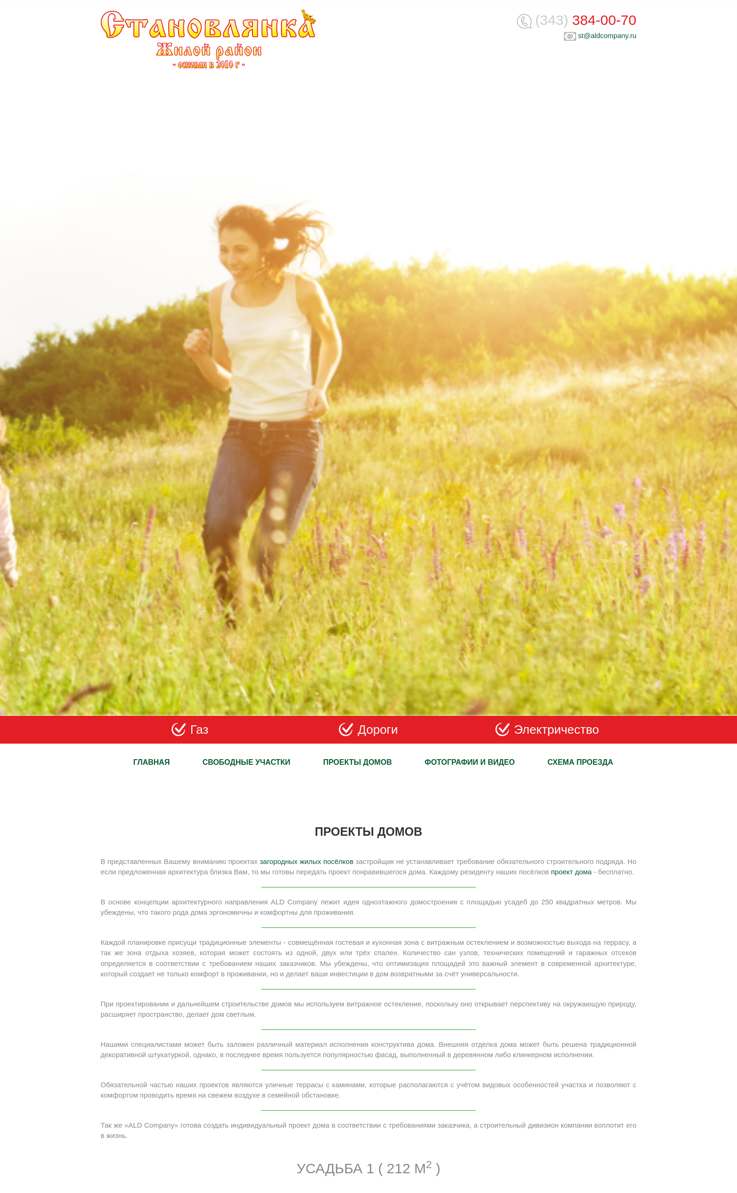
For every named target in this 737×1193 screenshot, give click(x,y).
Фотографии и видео (469, 762)
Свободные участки (246, 762)
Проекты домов (357, 762)
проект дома (571, 872)
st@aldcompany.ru (607, 35)
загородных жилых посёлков (306, 861)
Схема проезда (580, 762)
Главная (151, 762)
